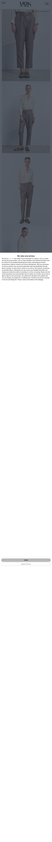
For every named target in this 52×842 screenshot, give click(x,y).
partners (11, 258)
